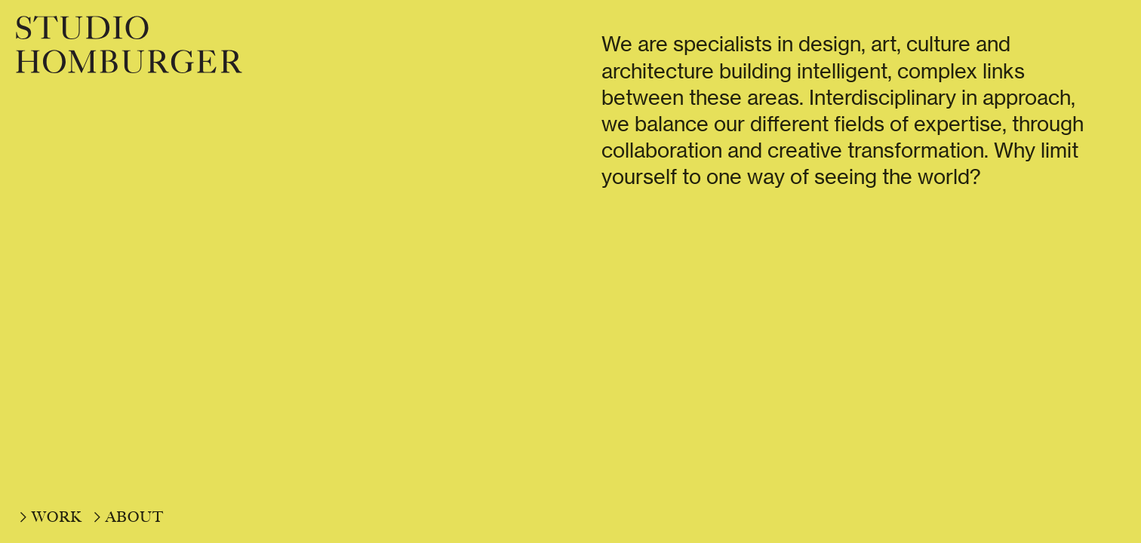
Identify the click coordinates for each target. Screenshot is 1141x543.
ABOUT (135, 517)
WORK (57, 517)
